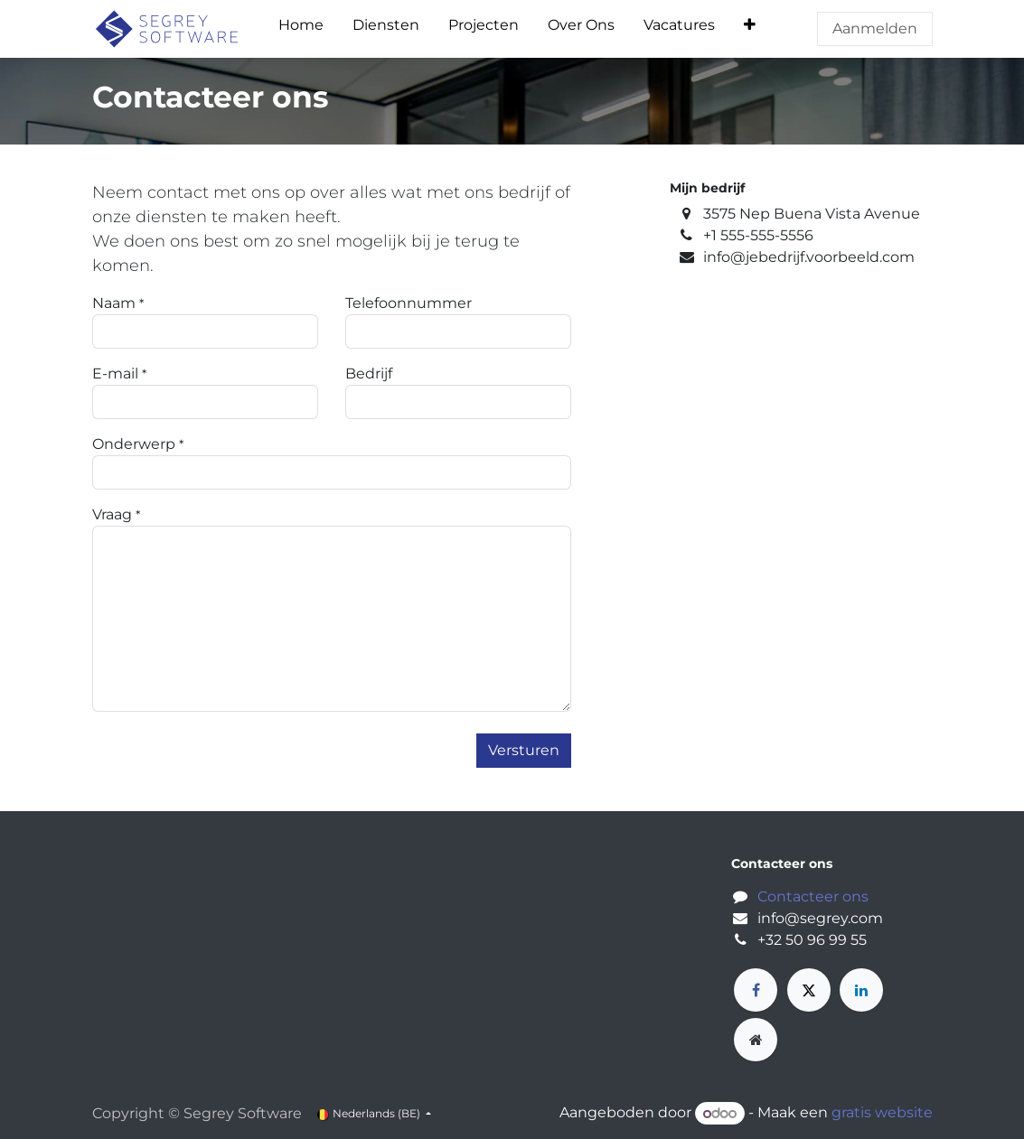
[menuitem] (301, 29)
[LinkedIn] (861, 990)
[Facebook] (755, 990)
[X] (809, 990)
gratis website (882, 1113)
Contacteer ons (813, 896)
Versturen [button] (523, 750)
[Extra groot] (755, 1039)
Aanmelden (874, 28)
